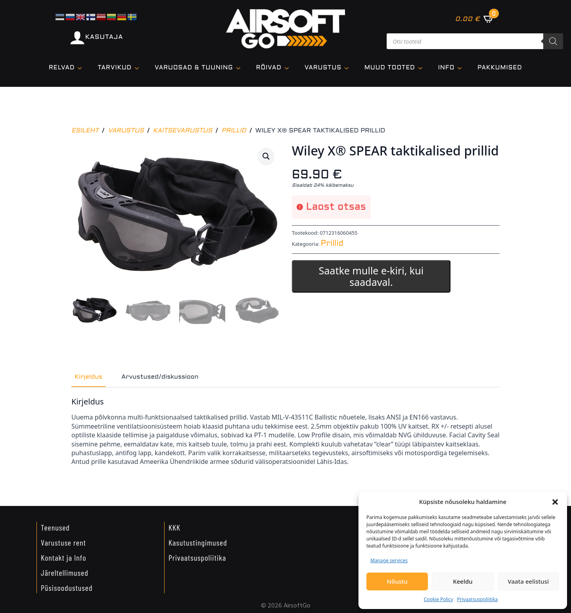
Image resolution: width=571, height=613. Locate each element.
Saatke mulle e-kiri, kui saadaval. (371, 276)
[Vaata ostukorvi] (475, 18)
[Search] (553, 41)
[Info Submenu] (461, 68)
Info (446, 68)
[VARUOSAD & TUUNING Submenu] (240, 68)
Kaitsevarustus (182, 131)
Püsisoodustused (66, 586)
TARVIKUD (115, 68)
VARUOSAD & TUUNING (194, 68)
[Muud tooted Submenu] (422, 68)
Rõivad (269, 68)
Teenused (55, 526)
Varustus (126, 131)
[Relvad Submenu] (82, 68)
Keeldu (462, 581)
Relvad (62, 68)
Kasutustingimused (198, 541)
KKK (174, 526)
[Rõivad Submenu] (289, 68)
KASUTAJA (104, 37)
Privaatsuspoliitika (477, 599)
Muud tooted (389, 68)
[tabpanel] (285, 430)
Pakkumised (499, 68)
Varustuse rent (63, 541)
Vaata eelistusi (528, 581)
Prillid (233, 131)
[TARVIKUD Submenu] (139, 68)
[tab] (88, 376)
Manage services (389, 560)
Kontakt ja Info (63, 556)
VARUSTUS (323, 68)
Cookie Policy (438, 599)
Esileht (85, 131)
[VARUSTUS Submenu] (348, 68)
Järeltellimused (64, 571)
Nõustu (397, 581)
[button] (555, 502)
